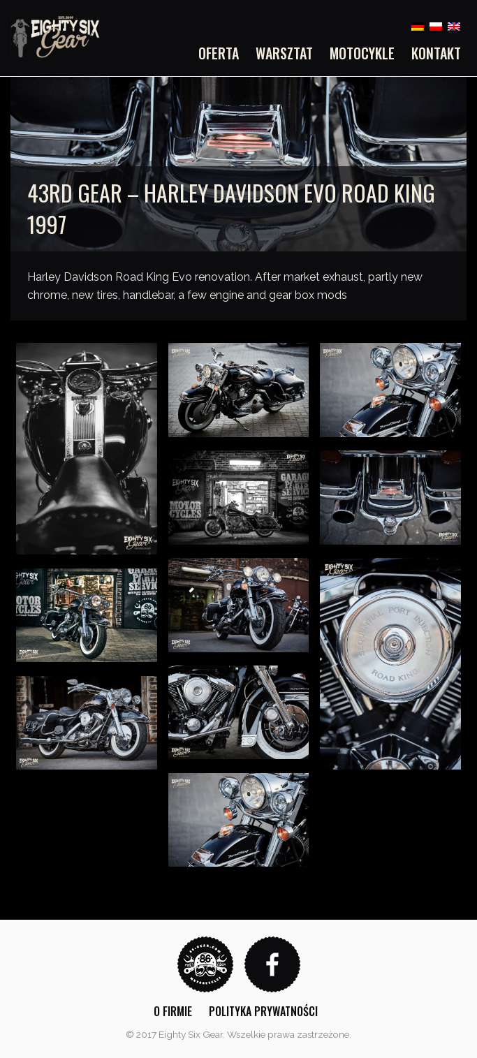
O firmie (173, 1011)
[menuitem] (222, 53)
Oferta (218, 53)
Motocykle (362, 53)
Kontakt (436, 53)
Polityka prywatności (263, 1011)
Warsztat (284, 53)
